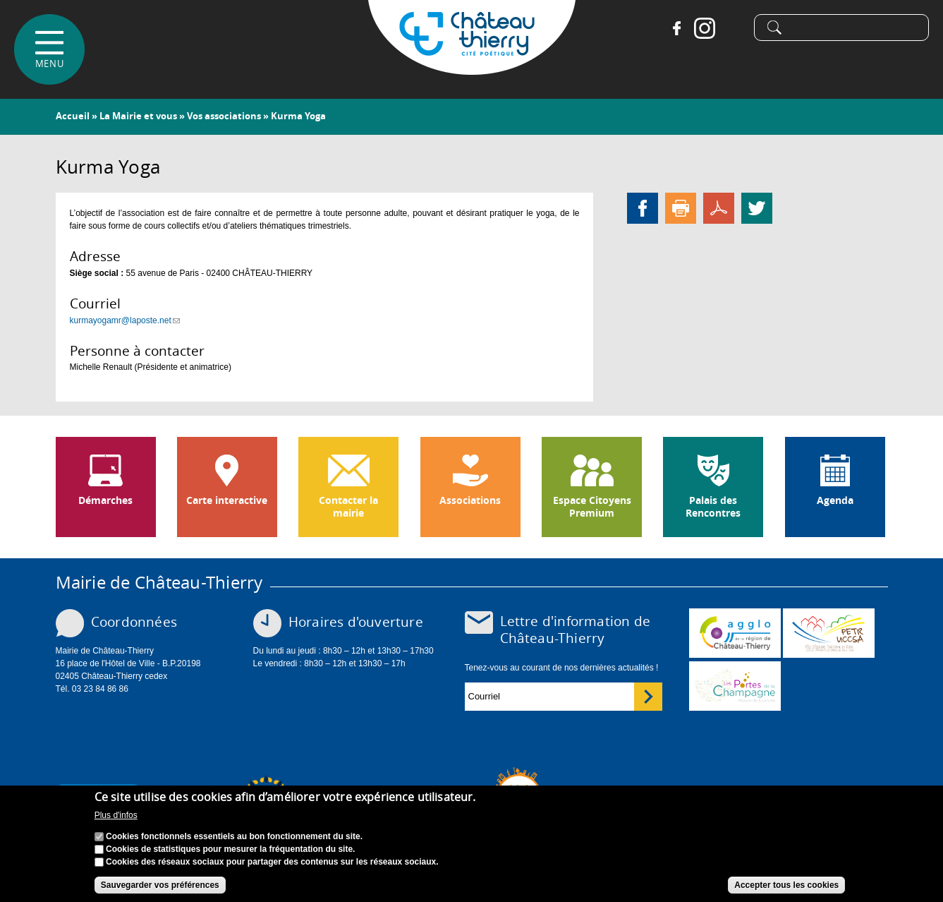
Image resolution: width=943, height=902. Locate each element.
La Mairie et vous (138, 115)
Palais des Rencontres (713, 506)
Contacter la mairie (348, 506)
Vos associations (224, 115)
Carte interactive (226, 500)
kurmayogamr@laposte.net (125, 320)
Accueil (73, 115)
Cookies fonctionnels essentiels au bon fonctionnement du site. (234, 837)
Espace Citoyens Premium (592, 506)
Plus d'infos (116, 817)
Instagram (704, 28)
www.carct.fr (735, 633)
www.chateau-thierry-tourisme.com (735, 686)
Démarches (105, 500)
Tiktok (733, 28)
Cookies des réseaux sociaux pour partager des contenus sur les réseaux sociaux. (272, 862)
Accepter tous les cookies (786, 886)
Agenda (835, 500)
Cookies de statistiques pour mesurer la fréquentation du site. (230, 850)
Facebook (676, 28)
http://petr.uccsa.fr (829, 633)
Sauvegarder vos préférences (160, 886)
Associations (470, 500)
